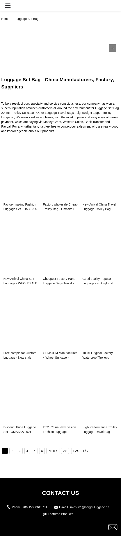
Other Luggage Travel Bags (55, 112)
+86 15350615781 (34, 507)
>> (65, 451)
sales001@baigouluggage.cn (89, 507)
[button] (7, 5)
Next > (52, 451)
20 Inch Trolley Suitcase (17, 112)
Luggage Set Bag (27, 19)
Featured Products (60, 514)
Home (5, 19)
